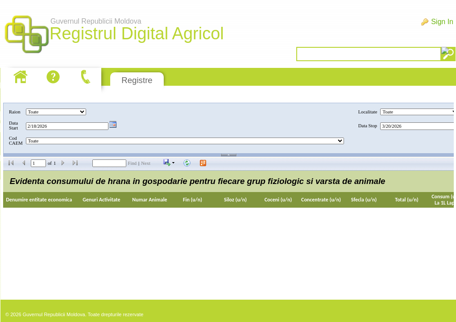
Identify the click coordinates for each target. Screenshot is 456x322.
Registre (136, 80)
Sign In (442, 21)
